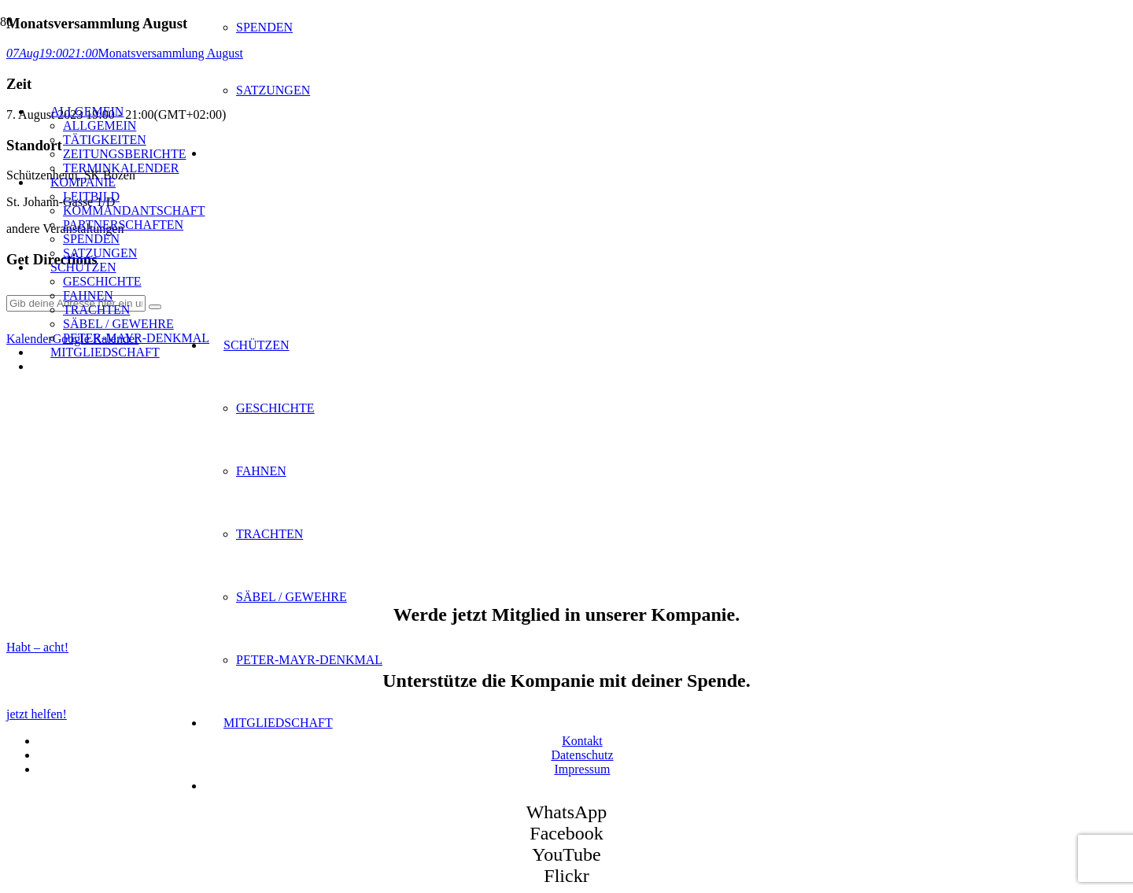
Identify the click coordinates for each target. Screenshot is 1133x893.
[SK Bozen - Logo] (291, 336)
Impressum (582, 769)
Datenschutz (582, 755)
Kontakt (582, 740)
